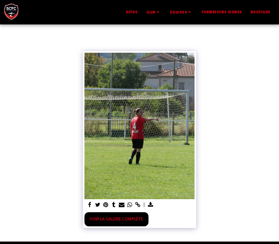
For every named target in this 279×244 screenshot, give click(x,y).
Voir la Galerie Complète (116, 219)
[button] (154, 12)
